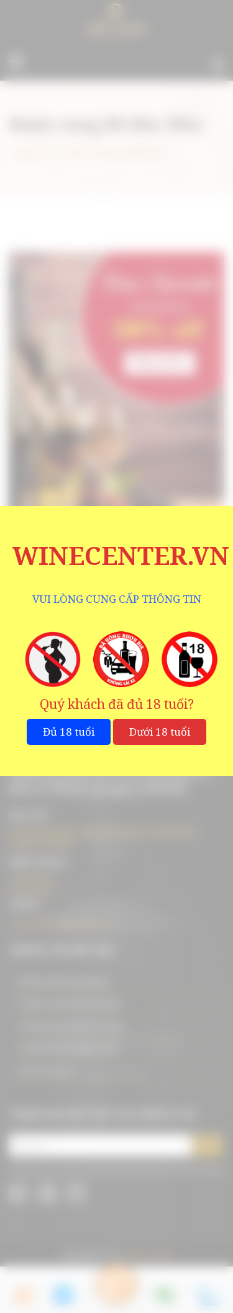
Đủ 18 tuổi (68, 731)
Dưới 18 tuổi (159, 731)
